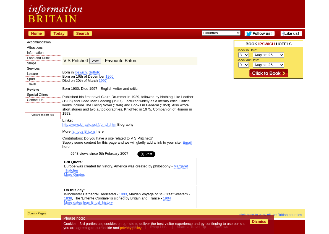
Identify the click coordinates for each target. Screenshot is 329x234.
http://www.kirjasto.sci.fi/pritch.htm (89, 124)
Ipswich (81, 72)
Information (35, 53)
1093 (123, 194)
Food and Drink (38, 58)
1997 (103, 80)
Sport (31, 79)
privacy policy (131, 228)
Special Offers (37, 95)
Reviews (33, 89)
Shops (31, 63)
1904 (167, 198)
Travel (31, 84)
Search (82, 33)
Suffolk (94, 72)
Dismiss (259, 221)
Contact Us (35, 100)
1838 (68, 198)
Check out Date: (248, 60)
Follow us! (261, 33)
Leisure (32, 74)
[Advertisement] (268, 113)
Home (36, 33)
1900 (110, 76)
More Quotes (74, 174)
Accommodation (39, 42)
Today (58, 33)
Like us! (291, 33)
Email (187, 142)
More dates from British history (88, 202)
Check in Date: (247, 50)
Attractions (35, 47)
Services (33, 68)
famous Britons (84, 131)
